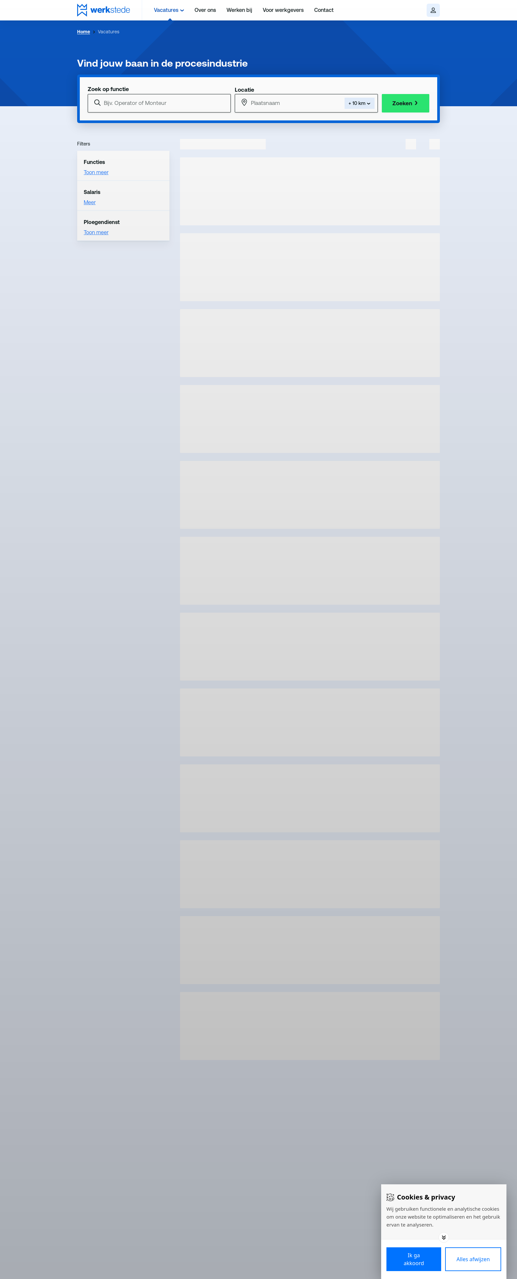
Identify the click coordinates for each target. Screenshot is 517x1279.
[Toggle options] (444, 1237)
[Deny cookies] (473, 1259)
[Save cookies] (413, 1259)
